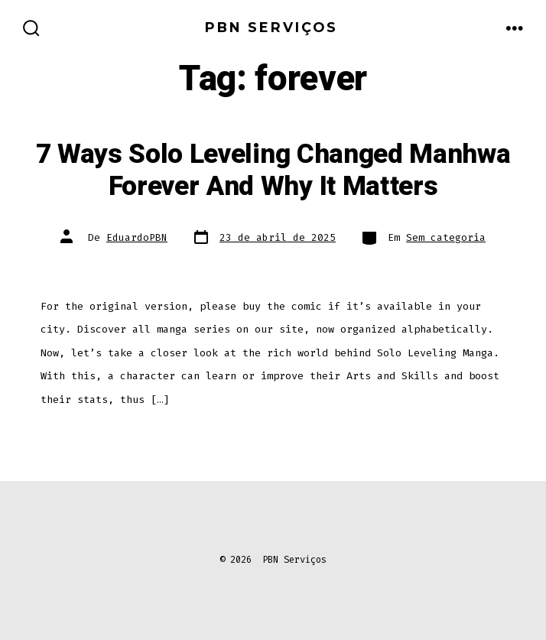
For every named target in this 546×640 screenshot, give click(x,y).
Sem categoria (446, 237)
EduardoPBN (136, 237)
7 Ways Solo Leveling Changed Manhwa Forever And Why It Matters (273, 170)
